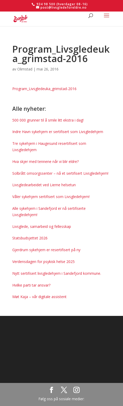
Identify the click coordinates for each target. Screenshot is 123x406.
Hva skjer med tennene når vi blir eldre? (45, 161)
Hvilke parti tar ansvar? (31, 285)
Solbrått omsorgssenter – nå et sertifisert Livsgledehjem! (60, 173)
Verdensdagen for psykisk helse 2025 (43, 261)
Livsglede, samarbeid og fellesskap (41, 226)
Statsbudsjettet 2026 (30, 237)
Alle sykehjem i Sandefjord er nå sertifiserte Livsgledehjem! (49, 211)
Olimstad (24, 69)
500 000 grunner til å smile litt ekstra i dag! (48, 120)
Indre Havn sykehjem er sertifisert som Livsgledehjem (57, 131)
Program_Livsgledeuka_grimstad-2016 (44, 88)
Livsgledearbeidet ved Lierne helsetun (44, 184)
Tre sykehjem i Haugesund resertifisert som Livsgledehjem (49, 146)
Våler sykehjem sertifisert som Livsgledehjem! (51, 196)
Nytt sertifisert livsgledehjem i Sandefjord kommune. (56, 273)
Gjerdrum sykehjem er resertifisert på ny (46, 249)
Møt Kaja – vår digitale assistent (39, 296)
